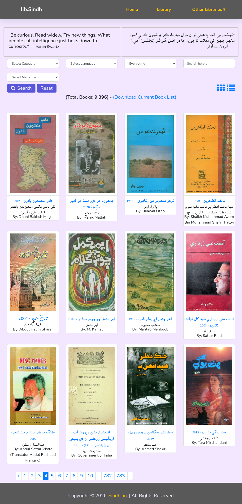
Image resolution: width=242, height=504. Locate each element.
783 (121, 476)
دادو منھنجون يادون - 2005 (33, 199)
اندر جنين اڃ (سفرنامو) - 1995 (150, 317)
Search (21, 88)
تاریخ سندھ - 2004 (32, 317)
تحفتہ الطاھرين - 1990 (209, 199)
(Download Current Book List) (144, 97)
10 (90, 476)
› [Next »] (130, 476)
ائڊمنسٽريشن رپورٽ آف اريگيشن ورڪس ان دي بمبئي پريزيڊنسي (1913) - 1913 (91, 436)
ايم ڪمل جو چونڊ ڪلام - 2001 (91, 317)
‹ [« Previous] (18, 476)
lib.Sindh (31, 9)
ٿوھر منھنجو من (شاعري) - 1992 (150, 199)
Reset (47, 88)
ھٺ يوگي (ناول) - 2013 (209, 430)
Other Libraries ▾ (208, 9)
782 (108, 476)
